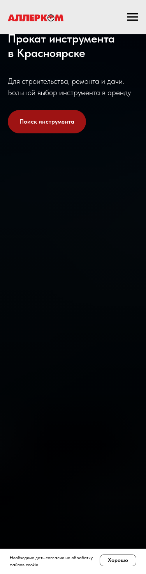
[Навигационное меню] (132, 17)
